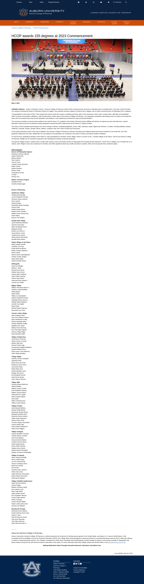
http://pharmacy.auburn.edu (117, 542)
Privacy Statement (79, 570)
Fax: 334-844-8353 (59, 576)
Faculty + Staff (127, 22)
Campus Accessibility (80, 568)
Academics (30, 22)
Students (59, 22)
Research (87, 22)
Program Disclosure (53, 2)
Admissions (45, 22)
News (30, 2)
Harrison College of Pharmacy (21, 28)
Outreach (101, 22)
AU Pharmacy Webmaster (61, 578)
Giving (41, 2)
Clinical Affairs (73, 22)
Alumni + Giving (114, 22)
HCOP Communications (40, 28)
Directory (19, 2)
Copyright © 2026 (79, 572)
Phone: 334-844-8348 (60, 574)
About (16, 22)
